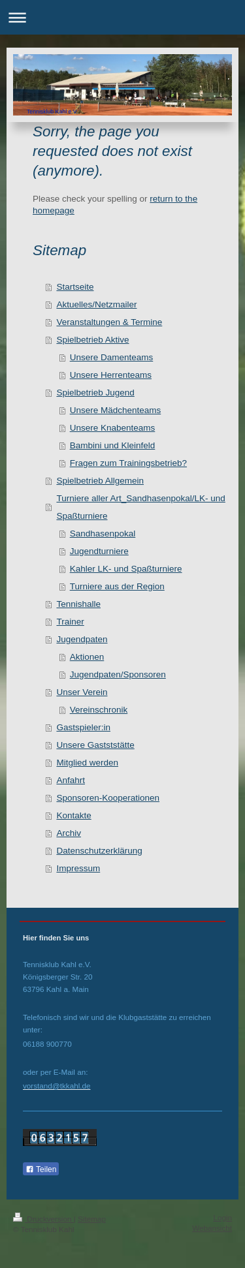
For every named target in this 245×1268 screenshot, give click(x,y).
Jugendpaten (81, 639)
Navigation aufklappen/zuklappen (122, 17)
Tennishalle (78, 604)
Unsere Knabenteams (112, 428)
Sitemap (92, 1218)
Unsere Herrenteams (111, 375)
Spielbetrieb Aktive (92, 340)
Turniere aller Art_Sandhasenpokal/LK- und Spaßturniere (140, 507)
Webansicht (212, 1228)
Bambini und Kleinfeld (112, 445)
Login (222, 1217)
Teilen (40, 1169)
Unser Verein (81, 692)
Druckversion (43, 1218)
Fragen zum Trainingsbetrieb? (128, 463)
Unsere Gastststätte (95, 745)
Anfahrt (70, 780)
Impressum (78, 868)
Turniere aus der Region (117, 586)
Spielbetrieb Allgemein (100, 481)
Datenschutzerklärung (99, 851)
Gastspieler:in (83, 727)
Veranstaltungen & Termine (109, 322)
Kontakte (73, 815)
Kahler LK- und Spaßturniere (126, 569)
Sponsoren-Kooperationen (107, 798)
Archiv (68, 833)
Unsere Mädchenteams (115, 410)
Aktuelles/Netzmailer (96, 304)
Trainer (70, 621)
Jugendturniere (99, 551)
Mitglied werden (87, 762)
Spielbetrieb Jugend (95, 392)
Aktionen (87, 657)
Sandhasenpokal (103, 533)
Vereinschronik (99, 710)
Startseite (74, 287)
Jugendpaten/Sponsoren (118, 674)
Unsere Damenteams (112, 357)
